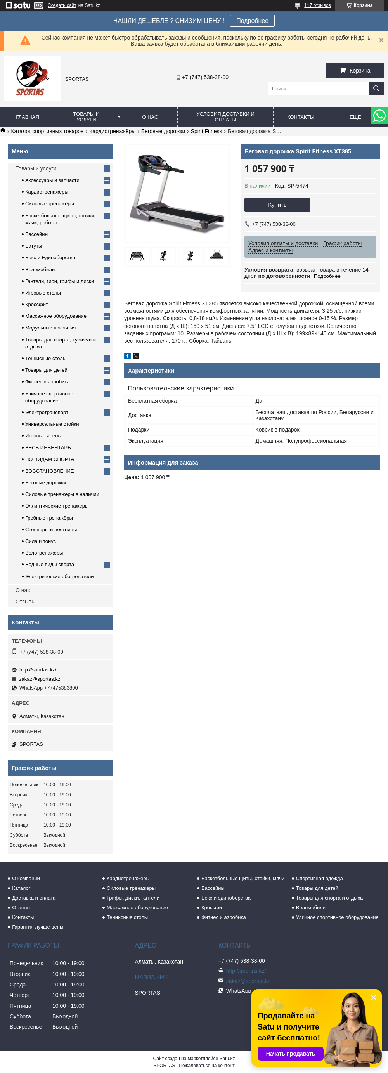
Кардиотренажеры (128, 878)
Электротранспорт (46, 412)
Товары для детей (46, 370)
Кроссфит (36, 304)
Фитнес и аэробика (47, 382)
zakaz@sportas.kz (39, 679)
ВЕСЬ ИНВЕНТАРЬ (48, 448)
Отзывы (25, 601)
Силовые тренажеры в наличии (62, 494)
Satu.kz (227, 1058)
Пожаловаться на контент (206, 1065)
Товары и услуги (86, 117)
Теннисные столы (45, 358)
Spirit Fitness (206, 131)
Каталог (21, 888)
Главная (27, 117)
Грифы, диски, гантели (133, 898)
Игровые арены (43, 436)
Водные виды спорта (49, 564)
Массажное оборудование (56, 316)
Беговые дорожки (163, 131)
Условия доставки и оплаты (225, 117)
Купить (277, 204)
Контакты (300, 117)
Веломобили (40, 269)
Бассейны (36, 234)
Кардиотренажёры (112, 131)
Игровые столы (43, 293)
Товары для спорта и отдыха (329, 898)
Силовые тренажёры (49, 203)
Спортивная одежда (319, 878)
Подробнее (252, 20)
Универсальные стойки (52, 424)
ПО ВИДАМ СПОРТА (49, 459)
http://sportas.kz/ (37, 670)
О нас (150, 117)
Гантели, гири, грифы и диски (59, 281)
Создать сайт (62, 5)
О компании (26, 878)
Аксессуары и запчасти (52, 180)
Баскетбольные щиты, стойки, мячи (242, 878)
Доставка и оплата (33, 898)
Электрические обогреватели (59, 576)
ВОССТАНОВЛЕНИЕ (49, 471)
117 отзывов (317, 5)
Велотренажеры (44, 553)
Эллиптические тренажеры (56, 506)
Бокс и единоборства (226, 898)
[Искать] (376, 88)
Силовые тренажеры (131, 888)
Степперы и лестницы (51, 529)
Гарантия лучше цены (37, 927)
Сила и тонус (40, 541)
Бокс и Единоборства (50, 257)
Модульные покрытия (50, 328)
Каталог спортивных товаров (47, 131)
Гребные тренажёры (49, 518)
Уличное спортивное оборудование (337, 917)
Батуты (33, 246)
